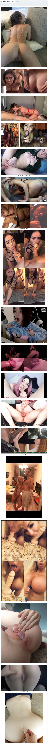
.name (8, 1)
